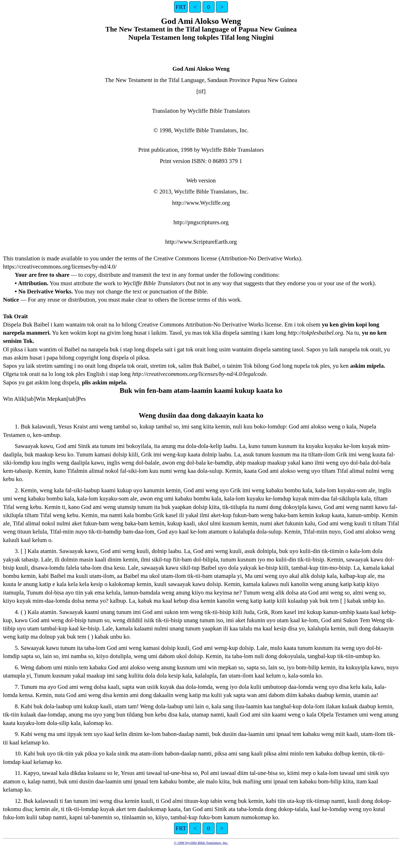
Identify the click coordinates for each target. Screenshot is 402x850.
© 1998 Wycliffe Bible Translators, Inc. (201, 843)
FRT (181, 7)
